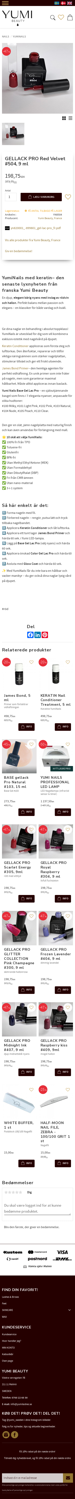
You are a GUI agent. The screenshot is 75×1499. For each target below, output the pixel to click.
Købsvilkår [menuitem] (7, 1354)
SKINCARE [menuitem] (7, 1310)
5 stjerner (20, 1192)
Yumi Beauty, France (50, 218)
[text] (38, 177)
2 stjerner (9, 1192)
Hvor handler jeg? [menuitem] (11, 1341)
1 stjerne (6, 1192)
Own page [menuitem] (7, 1360)
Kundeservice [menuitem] (9, 1334)
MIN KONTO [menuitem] (8, 1347)
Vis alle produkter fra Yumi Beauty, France (32, 240)
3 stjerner (13, 1192)
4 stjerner (17, 1192)
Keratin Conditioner (15, 346)
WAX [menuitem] (4, 1316)
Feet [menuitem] (4, 1303)
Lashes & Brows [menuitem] (10, 1297)
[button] (52, 17)
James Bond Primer (15, 368)
